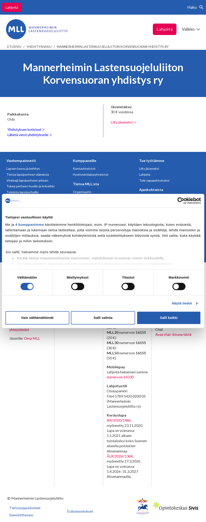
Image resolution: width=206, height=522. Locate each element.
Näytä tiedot (182, 303)
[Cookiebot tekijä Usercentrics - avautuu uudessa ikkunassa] (181, 200)
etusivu (14, 46)
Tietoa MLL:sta (86, 184)
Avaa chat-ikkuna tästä (173, 334)
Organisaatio (82, 192)
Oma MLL (32, 338)
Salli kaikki (169, 318)
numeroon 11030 (120, 377)
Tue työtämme (151, 160)
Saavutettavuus (21, 515)
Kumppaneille (84, 160)
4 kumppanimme (29, 224)
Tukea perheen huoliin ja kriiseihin (30, 186)
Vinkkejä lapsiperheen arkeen (27, 180)
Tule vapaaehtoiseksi (154, 180)
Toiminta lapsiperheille (22, 192)
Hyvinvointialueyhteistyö (91, 174)
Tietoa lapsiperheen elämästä (27, 174)
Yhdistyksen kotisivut (26, 129)
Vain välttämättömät (37, 318)
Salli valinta (103, 318)
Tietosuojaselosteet (25, 508)
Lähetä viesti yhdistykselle (29, 134)
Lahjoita (11, 7)
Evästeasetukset (80, 511)
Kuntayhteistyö (84, 168)
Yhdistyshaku (39, 46)
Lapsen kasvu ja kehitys (23, 168)
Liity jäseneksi (123, 122)
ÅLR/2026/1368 (120, 456)
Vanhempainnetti (21, 160)
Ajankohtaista (151, 189)
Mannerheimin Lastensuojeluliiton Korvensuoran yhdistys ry (113, 46)
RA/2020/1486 (119, 420)
